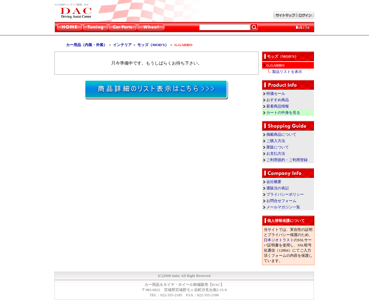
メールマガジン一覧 (283, 207)
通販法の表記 (277, 188)
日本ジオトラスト (279, 240)
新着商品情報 (277, 106)
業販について (277, 147)
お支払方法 (275, 153)
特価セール (275, 93)
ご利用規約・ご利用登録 (287, 160)
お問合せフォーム (281, 201)
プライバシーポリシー (285, 194)
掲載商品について (281, 134)
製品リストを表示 (287, 71)
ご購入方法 (275, 141)
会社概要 (273, 182)
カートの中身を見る (283, 112)
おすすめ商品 (277, 100)
